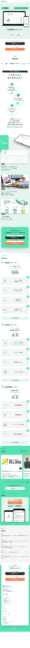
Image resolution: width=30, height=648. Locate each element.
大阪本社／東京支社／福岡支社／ (7, 590)
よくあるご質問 (6, 604)
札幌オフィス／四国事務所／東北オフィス (8, 591)
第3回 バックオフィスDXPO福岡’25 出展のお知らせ (9, 552)
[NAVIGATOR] (4, 1)
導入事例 (5, 611)
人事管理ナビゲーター (7, 600)
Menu (28, 2)
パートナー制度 (6, 614)
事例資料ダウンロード (15, 488)
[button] (28, 482)
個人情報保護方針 (6, 622)
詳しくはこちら (5, 594)
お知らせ (5, 609)
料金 (4, 606)
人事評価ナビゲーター (7, 599)
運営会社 (4, 618)
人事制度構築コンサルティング (8, 602)
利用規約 (4, 619)
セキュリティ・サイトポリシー (8, 621)
